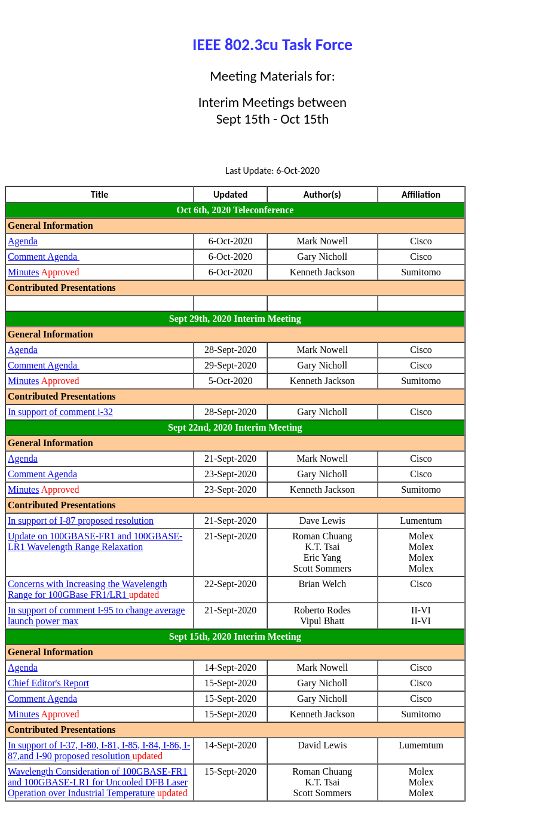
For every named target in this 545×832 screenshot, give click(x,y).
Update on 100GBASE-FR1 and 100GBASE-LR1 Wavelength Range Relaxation (95, 541)
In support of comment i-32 (60, 412)
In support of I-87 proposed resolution (81, 520)
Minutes (23, 272)
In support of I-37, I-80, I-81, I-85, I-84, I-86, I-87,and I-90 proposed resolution (99, 750)
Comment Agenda (43, 256)
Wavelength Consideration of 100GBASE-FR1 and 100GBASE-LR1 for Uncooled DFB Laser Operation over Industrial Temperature (98, 782)
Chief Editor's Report (48, 683)
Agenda (23, 241)
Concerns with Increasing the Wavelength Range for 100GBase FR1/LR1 (87, 589)
